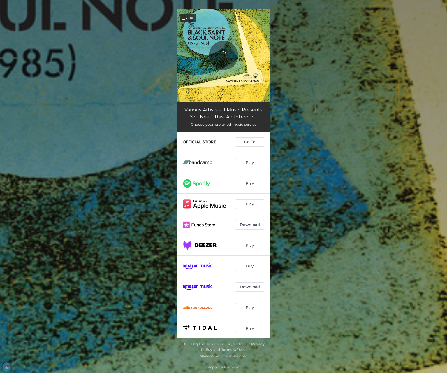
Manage (207, 356)
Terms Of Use (233, 349)
